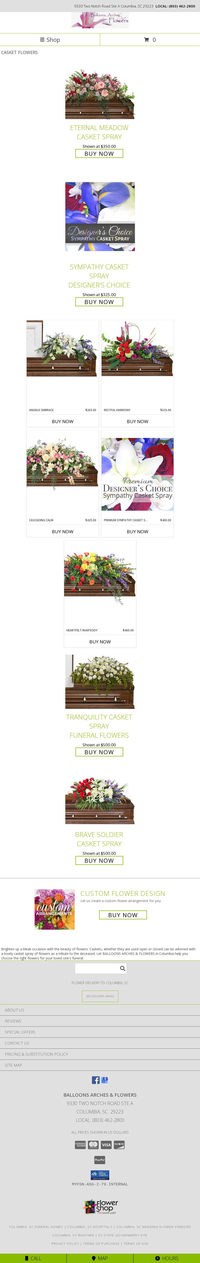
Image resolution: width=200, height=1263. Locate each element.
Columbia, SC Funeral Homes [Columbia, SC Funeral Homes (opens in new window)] (36, 1227)
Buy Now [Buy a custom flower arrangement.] (123, 915)
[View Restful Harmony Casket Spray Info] (138, 348)
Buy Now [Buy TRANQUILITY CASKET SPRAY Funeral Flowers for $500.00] (99, 752)
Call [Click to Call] (33, 1258)
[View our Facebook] (96, 1082)
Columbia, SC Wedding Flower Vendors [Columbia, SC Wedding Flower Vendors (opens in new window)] (153, 1227)
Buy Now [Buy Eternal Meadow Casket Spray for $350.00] (99, 153)
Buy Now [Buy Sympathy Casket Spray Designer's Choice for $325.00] (99, 302)
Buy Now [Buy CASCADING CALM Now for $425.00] (62, 531)
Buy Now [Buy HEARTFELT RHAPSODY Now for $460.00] (100, 642)
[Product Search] (101, 968)
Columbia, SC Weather (73, 1235)
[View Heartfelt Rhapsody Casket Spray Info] (100, 573)
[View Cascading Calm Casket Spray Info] (63, 461)
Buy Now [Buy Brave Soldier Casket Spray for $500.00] (99, 860)
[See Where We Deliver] (100, 996)
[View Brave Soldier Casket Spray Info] (100, 799)
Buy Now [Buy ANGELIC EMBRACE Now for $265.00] (62, 421)
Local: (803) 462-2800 (100, 1120)
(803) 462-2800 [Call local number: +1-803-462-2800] (182, 6)
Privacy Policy (65, 1243)
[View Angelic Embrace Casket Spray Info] (63, 348)
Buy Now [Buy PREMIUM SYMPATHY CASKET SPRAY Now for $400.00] (137, 531)
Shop (50, 39)
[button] (100, 1175)
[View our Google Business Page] (104, 1082)
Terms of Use (136, 1243)
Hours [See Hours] (166, 1258)
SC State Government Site (122, 1235)
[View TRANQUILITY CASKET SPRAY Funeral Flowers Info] (100, 682)
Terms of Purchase (101, 1243)
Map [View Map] (100, 1258)
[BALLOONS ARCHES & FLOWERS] (100, 27)
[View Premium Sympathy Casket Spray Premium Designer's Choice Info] (138, 474)
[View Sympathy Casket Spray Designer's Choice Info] (100, 216)
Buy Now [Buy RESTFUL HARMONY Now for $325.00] (137, 421)
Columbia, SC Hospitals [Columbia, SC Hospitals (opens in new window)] (89, 1227)
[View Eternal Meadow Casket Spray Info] (100, 92)
